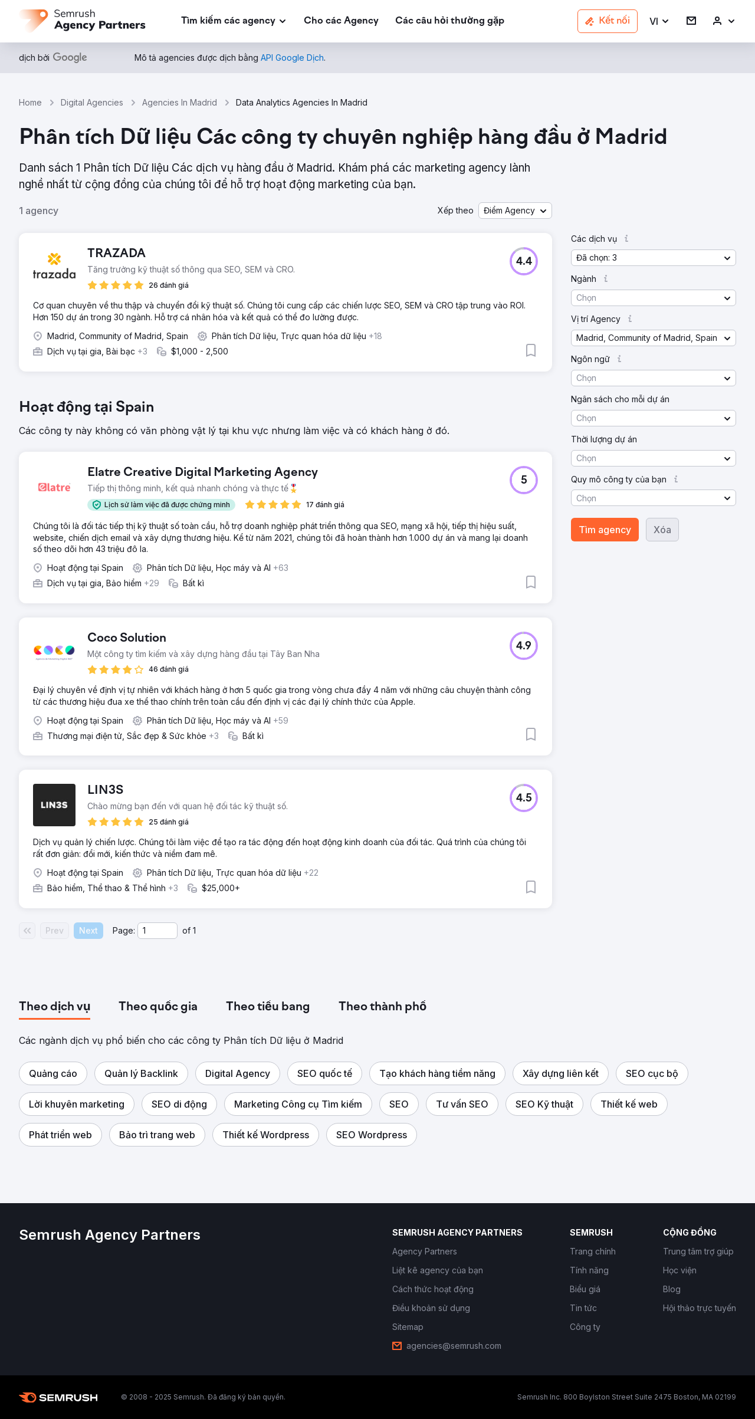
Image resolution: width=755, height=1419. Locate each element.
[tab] (54, 1007)
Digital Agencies (92, 102)
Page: (124, 930)
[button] (659, 21)
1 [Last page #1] (194, 930)
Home (30, 102)
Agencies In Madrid (179, 102)
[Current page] (157, 930)
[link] (341, 21)
